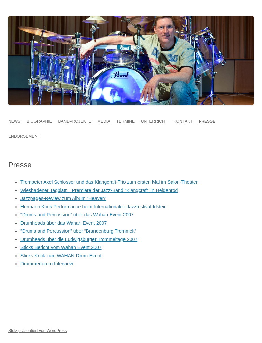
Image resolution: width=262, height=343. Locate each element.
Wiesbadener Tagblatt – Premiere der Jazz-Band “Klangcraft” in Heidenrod (99, 190)
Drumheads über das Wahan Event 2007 (63, 223)
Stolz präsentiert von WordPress (37, 330)
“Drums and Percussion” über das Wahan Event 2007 (77, 214)
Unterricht (154, 121)
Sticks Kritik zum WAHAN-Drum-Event (61, 255)
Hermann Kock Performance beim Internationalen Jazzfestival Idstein (93, 206)
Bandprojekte (74, 121)
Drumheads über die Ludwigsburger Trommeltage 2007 (78, 239)
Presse (207, 121)
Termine (125, 121)
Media (103, 121)
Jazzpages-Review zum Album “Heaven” (63, 198)
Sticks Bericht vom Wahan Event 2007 (61, 247)
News (14, 121)
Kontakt (183, 121)
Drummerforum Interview (46, 263)
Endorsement (24, 136)
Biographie (39, 121)
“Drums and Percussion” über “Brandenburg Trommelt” (78, 231)
